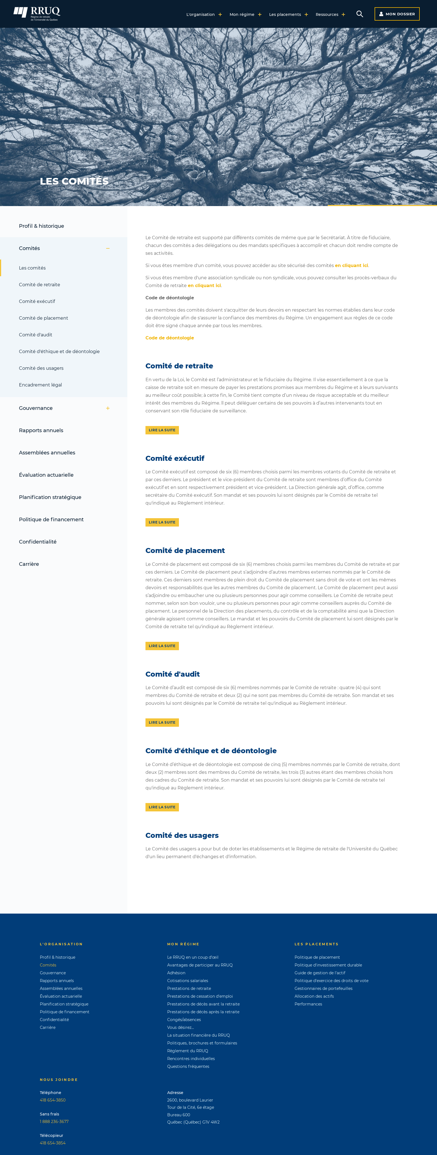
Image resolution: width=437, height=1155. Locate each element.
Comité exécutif (37, 301)
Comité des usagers (41, 368)
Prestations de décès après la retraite (203, 1011)
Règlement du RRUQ (187, 1050)
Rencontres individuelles (191, 1058)
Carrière (29, 564)
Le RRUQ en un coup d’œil (193, 957)
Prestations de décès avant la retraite (203, 1004)
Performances (308, 1004)
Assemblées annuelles (47, 453)
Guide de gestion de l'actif (320, 972)
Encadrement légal (40, 385)
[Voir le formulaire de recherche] (360, 14)
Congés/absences (184, 1019)
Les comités (32, 268)
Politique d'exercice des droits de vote (331, 980)
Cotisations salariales (187, 980)
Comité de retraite (39, 284)
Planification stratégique (50, 497)
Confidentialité (38, 542)
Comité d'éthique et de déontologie (59, 351)
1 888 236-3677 (54, 1121)
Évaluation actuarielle (46, 475)
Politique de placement (317, 957)
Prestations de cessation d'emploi (200, 996)
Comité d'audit (35, 334)
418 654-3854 (52, 1143)
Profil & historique (41, 226)
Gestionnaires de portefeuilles (324, 988)
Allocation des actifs (314, 996)
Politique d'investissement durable (328, 965)
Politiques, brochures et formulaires (202, 1043)
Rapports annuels (41, 430)
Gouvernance (64, 408)
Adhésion (176, 972)
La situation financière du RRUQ (198, 1035)
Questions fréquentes (188, 1066)
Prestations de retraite (189, 988)
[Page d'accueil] (36, 14)
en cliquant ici (351, 265)
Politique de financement (51, 520)
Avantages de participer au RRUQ (200, 965)
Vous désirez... (180, 1027)
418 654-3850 (52, 1100)
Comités (64, 248)
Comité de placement (43, 318)
